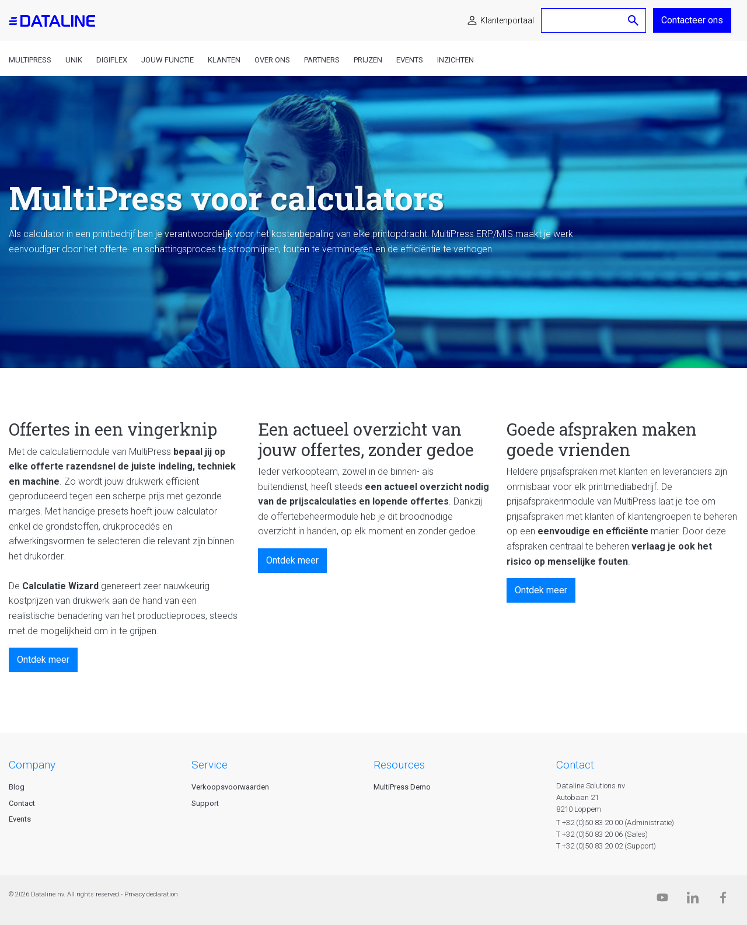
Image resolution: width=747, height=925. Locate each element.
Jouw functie (167, 59)
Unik (73, 59)
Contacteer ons (692, 20)
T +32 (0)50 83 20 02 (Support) (606, 845)
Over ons (272, 59)
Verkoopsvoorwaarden (230, 787)
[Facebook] (723, 900)
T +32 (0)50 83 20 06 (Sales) (602, 834)
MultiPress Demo (402, 787)
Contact (22, 803)
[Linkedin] (693, 900)
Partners (322, 59)
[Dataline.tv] (662, 900)
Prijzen (368, 59)
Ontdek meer (43, 659)
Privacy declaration (151, 894)
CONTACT (575, 764)
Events (409, 59)
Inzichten (455, 59)
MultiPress (30, 59)
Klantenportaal (507, 20)
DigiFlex (111, 59)
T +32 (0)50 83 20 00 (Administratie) (615, 822)
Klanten (224, 59)
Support (205, 803)
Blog (17, 787)
